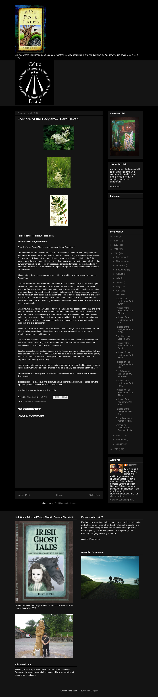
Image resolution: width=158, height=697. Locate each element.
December (121, 257)
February (120, 439)
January (120, 444)
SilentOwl (132, 465)
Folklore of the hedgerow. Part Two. (124, 402)
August (119, 274)
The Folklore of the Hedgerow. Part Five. (124, 374)
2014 (116, 240)
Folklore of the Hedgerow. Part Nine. (124, 329)
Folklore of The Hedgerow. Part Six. (124, 364)
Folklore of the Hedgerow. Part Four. (124, 383)
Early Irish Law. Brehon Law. (123, 337)
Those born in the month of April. (124, 419)
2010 (116, 449)
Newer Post (24, 495)
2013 (116, 245)
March (119, 435)
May (118, 286)
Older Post (94, 495)
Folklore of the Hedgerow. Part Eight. (124, 346)
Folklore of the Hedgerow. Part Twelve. (124, 301)
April (118, 290)
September (121, 269)
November (121, 261)
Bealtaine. (120, 294)
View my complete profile (122, 499)
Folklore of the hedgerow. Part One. (124, 411)
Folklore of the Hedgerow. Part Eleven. (124, 310)
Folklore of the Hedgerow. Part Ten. (124, 320)
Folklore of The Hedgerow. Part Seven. (124, 355)
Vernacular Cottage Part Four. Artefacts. (124, 427)
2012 (116, 249)
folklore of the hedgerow (35, 401)
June (118, 282)
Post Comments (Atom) (65, 503)
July (118, 278)
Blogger (94, 691)
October (120, 265)
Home (59, 495)
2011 (116, 253)
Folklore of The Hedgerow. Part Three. (124, 392)
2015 (116, 236)
